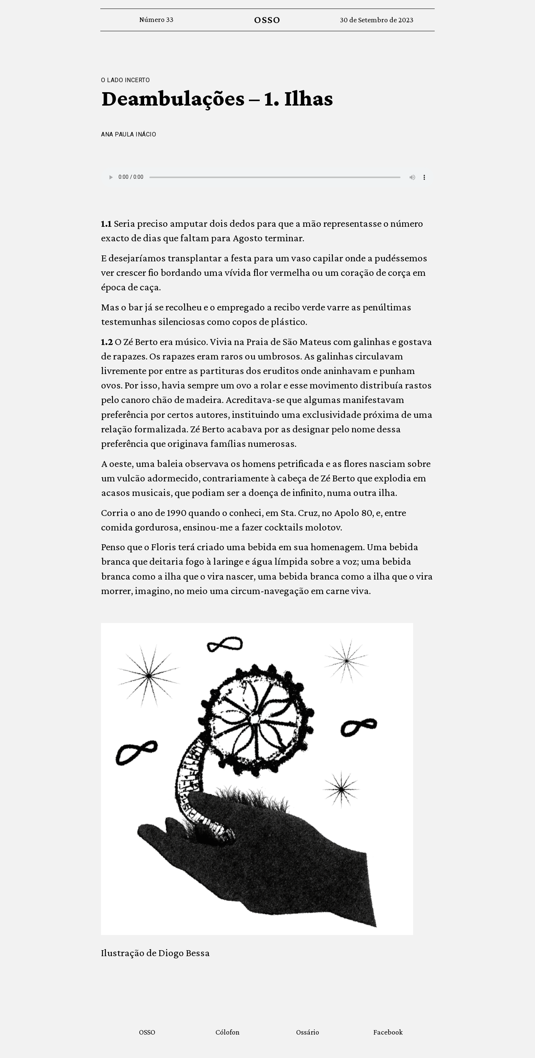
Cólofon (227, 1032)
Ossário (307, 1032)
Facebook (388, 1032)
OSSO (267, 19)
